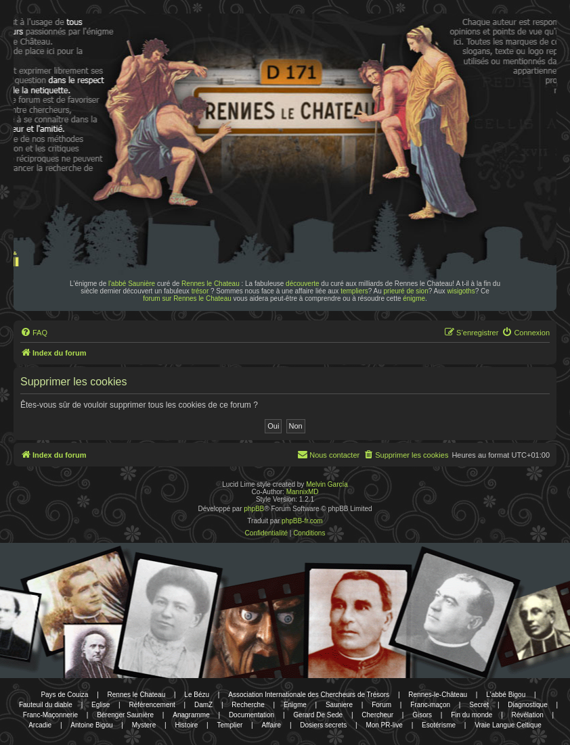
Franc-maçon (430, 704)
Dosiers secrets (323, 725)
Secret (479, 704)
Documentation (251, 715)
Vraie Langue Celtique (508, 725)
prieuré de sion (406, 291)
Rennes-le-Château (437, 694)
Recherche (248, 704)
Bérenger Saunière (125, 715)
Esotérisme (439, 725)
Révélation (528, 715)
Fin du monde (471, 715)
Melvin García (327, 484)
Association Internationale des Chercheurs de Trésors (308, 694)
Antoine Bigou (91, 725)
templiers (354, 291)
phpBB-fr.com (302, 521)
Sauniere (339, 704)
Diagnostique (527, 704)
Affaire (271, 725)
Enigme (295, 704)
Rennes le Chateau (210, 283)
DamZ (203, 704)
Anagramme (191, 715)
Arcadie (39, 725)
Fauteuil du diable (45, 704)
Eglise (100, 704)
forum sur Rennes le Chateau (187, 298)
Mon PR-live (384, 725)
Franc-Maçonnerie (50, 715)
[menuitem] (33, 333)
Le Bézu (196, 694)
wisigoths (461, 291)
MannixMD (302, 492)
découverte (302, 283)
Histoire (186, 725)
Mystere (144, 725)
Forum (381, 704)
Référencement (152, 704)
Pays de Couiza (64, 694)
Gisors (422, 715)
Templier (229, 725)
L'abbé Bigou (505, 694)
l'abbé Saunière (131, 283)
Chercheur (377, 715)
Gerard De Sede (318, 715)
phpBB (254, 508)
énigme (414, 298)
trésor (200, 291)
